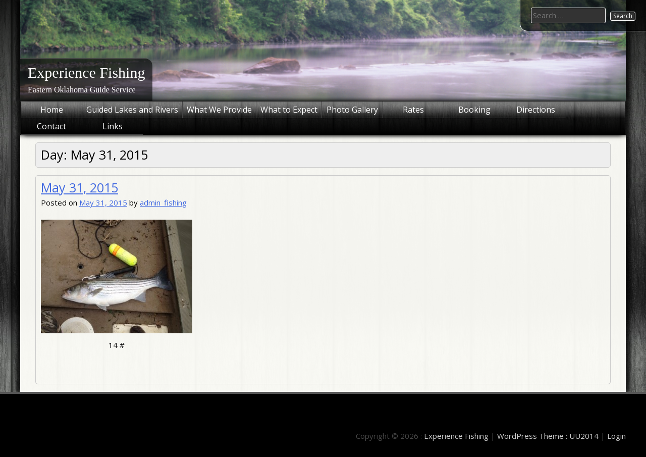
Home (51, 109)
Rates (413, 109)
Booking (474, 109)
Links (112, 126)
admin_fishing (163, 202)
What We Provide (219, 109)
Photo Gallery (352, 109)
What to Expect (288, 109)
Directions (535, 109)
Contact (51, 126)
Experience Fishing (86, 72)
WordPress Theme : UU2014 (548, 436)
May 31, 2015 (79, 187)
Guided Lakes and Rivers (132, 109)
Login (616, 436)
